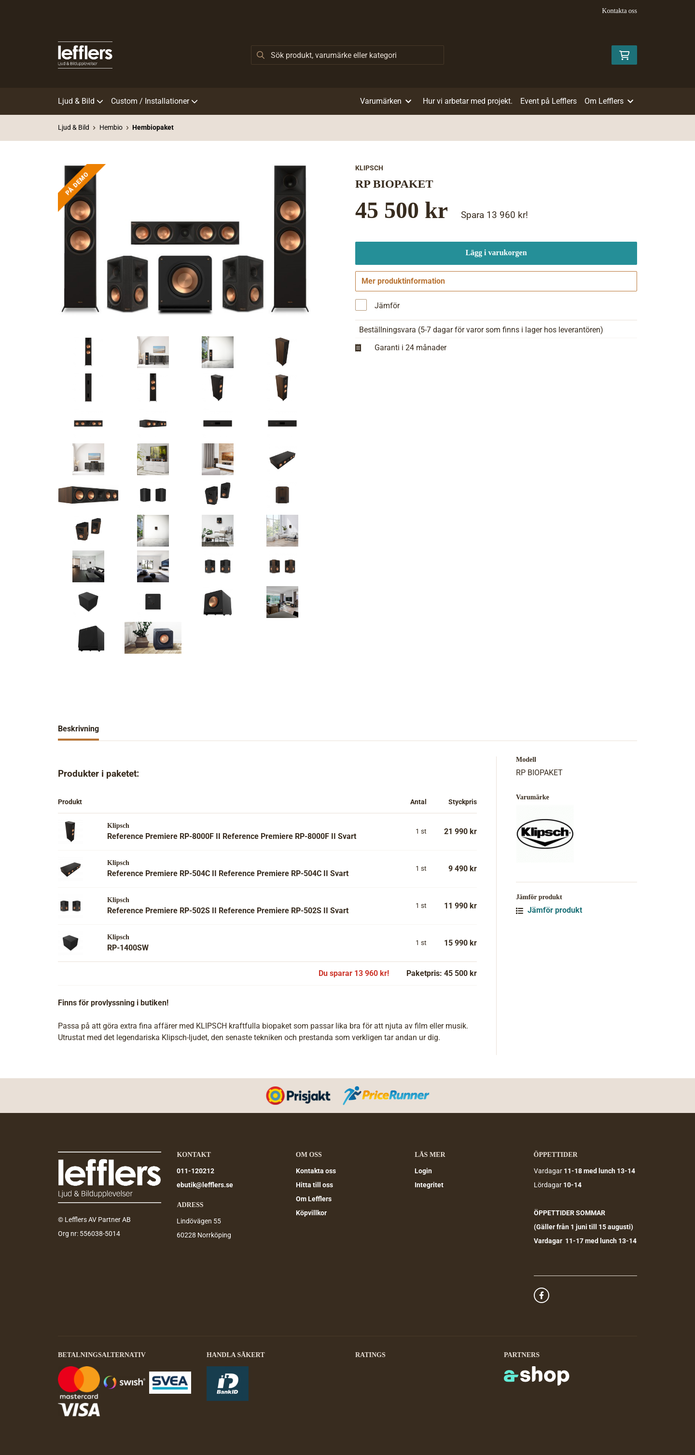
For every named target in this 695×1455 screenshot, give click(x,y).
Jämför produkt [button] (549, 910)
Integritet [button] (429, 1185)
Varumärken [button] (385, 101)
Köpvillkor (311, 1213)
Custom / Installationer (154, 101)
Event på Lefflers (548, 101)
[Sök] (347, 55)
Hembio (111, 127)
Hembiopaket (153, 127)
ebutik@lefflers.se (205, 1185)
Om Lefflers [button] (608, 101)
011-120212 (195, 1171)
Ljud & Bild (80, 101)
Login (423, 1171)
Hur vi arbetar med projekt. (468, 101)
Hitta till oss (314, 1185)
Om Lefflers (314, 1199)
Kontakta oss (619, 10)
